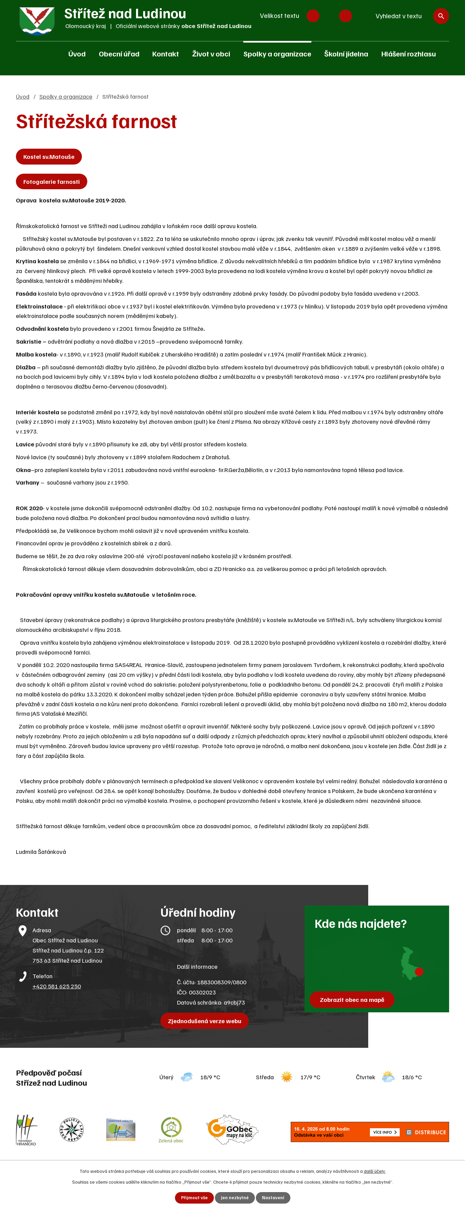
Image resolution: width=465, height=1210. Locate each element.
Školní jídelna (346, 53)
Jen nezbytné (235, 1198)
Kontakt (165, 53)
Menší (313, 15)
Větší (345, 15)
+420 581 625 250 (56, 986)
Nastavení (273, 1198)
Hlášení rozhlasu (408, 53)
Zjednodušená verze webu (206, 1020)
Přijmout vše (193, 1198)
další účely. (375, 1170)
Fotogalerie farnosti (53, 181)
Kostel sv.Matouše (50, 156)
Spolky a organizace (277, 53)
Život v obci (211, 53)
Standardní (329, 15)
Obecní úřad (119, 53)
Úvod (77, 53)
